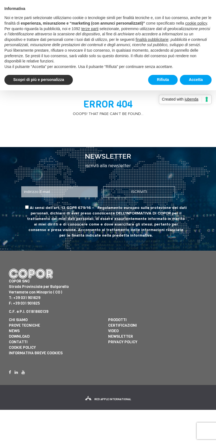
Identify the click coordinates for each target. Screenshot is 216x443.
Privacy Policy (122, 342)
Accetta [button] (196, 79)
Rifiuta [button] (163, 79)
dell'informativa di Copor (143, 213)
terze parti (89, 29)
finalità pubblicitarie (151, 39)
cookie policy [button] (196, 23)
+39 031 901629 (26, 297)
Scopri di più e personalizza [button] (38, 79)
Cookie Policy (22, 347)
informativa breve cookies (36, 353)
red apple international (108, 399)
